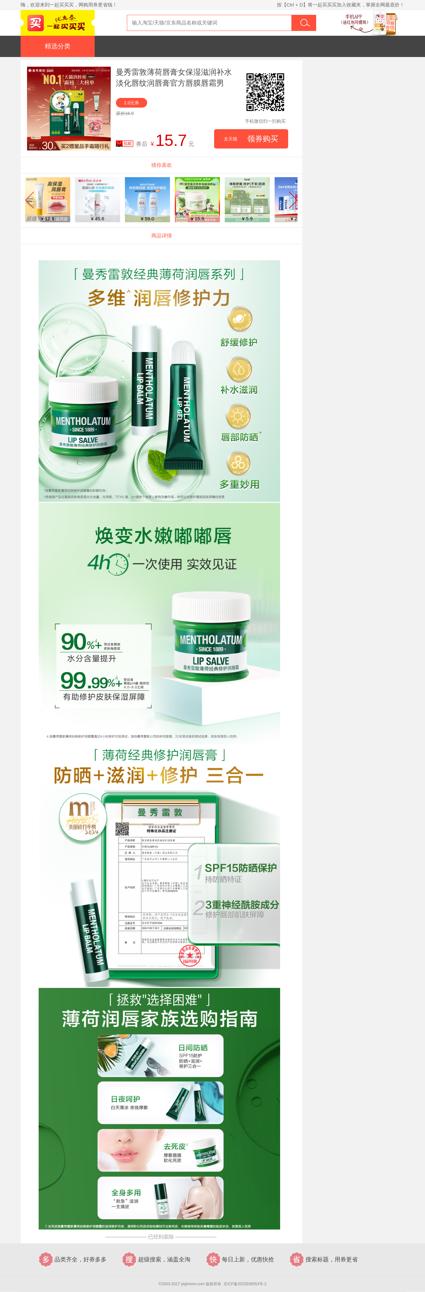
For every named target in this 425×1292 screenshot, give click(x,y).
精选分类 (58, 46)
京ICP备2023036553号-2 (244, 1284)
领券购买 (251, 138)
